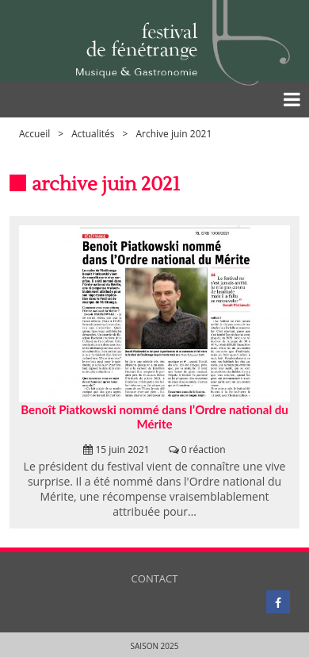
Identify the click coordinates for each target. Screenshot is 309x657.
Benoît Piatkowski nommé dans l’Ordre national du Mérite (154, 416)
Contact (155, 578)
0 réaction (203, 449)
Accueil (34, 133)
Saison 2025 (155, 645)
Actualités (92, 133)
